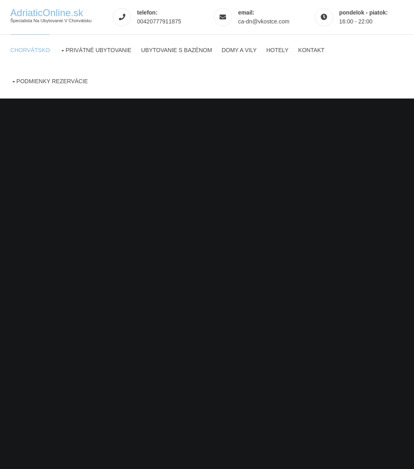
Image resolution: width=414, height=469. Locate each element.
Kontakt (311, 50)
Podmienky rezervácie (52, 81)
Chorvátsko (30, 50)
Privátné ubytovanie (98, 50)
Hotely (277, 50)
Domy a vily (239, 50)
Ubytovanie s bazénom (176, 50)
